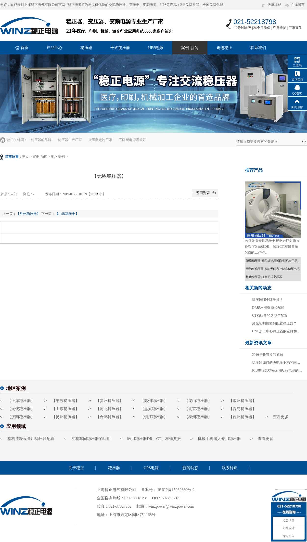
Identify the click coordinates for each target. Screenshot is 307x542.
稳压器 (86, 48)
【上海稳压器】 (21, 401)
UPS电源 (155, 48)
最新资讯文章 (258, 342)
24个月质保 (261, 28)
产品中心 (54, 48)
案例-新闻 (189, 48)
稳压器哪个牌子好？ (267, 300)
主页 (25, 156)
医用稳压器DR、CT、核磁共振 (154, 439)
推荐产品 (254, 170)
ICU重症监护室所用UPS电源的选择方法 (277, 370)
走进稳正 (224, 48)
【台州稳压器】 (242, 417)
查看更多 (281, 417)
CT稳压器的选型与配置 (269, 315)
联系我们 (258, 48)
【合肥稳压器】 (109, 417)
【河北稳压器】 (109, 409)
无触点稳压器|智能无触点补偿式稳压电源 (273, 269)
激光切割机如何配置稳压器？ (274, 323)
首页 (24, 48)
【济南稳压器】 (21, 417)
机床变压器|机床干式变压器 (264, 277)
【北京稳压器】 (198, 409)
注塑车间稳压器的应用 (91, 439)
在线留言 (298, 5)
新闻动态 (190, 468)
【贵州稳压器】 (109, 401)
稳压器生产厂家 (70, 140)
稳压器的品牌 (41, 140)
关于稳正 (76, 468)
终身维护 (279, 28)
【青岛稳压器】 (242, 409)
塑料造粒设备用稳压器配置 (30, 439)
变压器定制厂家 (100, 140)
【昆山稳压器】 (198, 401)
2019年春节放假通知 (267, 355)
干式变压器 (120, 48)
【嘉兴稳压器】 (154, 409)
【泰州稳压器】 (198, 417)
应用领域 (16, 426)
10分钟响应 (242, 28)
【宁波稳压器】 (65, 401)
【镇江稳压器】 (154, 417)
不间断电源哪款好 (132, 140)
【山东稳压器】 (67, 214)
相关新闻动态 (258, 287)
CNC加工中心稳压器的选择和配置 (277, 331)
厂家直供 (295, 28)
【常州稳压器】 (28, 214)
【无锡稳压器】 (21, 409)
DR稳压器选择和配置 (268, 308)
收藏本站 (274, 5)
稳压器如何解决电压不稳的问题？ (277, 362)
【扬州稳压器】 (65, 417)
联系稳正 (230, 468)
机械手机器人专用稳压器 (219, 439)
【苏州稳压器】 (154, 401)
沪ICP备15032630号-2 (175, 490)
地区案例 (58, 156)
